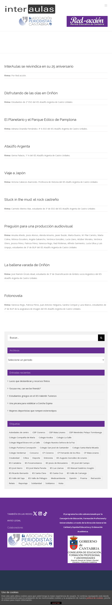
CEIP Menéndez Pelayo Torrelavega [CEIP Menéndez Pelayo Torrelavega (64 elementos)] (85, 432)
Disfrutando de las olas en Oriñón (31, 93)
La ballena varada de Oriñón (27, 265)
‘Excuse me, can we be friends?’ (25, 388)
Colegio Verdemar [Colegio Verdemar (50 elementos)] (17, 453)
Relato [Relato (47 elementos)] (12, 483)
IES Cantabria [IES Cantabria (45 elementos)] (15, 463)
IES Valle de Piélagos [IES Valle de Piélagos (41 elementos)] (37, 478)
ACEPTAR (56, 603)
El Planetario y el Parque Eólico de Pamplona (40, 120)
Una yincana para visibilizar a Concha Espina (30, 403)
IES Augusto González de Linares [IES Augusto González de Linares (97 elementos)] (72, 458)
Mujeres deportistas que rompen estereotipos (33, 410)
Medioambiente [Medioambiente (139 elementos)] (58, 478)
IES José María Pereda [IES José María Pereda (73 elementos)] (36, 468)
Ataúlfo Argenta (17, 146)
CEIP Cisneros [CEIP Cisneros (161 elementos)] (39, 432)
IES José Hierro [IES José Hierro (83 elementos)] (15, 468)
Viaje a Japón (14, 173)
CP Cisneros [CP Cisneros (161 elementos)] (48, 453)
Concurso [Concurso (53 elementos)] (34, 453)
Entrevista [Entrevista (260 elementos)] (48, 458)
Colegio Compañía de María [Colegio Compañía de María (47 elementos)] (22, 437)
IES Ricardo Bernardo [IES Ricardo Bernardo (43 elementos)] (18, 473)
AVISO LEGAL (14, 520)
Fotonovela (13, 296)
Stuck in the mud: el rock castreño (31, 200)
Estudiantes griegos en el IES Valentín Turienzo (33, 395)
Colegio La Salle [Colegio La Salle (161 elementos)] (64, 437)
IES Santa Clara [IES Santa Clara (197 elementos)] (39, 473)
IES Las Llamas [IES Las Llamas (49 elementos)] (57, 468)
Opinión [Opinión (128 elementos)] (73, 478)
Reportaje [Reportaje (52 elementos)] (23, 483)
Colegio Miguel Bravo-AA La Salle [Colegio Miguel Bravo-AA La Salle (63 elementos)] (24, 442)
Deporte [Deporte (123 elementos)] (36, 458)
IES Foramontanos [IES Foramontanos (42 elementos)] (33, 463)
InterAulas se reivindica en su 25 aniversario (38, 66)
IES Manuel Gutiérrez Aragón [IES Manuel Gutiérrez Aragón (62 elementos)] (81, 468)
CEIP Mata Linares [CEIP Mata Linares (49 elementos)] (57, 432)
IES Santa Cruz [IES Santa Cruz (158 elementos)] (56, 473)
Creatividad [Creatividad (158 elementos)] (14, 458)
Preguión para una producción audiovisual (38, 226)
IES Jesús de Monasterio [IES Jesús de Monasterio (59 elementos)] (57, 463)
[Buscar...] (52, 337)
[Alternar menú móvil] (106, 5)
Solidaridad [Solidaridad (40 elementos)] (36, 483)
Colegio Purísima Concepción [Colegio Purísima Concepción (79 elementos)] (22, 447)
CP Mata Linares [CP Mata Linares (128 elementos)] (91, 453)
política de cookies (94, 598)
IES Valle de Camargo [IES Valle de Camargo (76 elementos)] (77, 473)
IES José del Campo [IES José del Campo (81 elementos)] (81, 463)
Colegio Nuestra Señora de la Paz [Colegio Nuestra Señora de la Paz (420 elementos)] (59, 442)
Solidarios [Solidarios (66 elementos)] (50, 483)
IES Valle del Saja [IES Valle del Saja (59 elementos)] (16, 478)
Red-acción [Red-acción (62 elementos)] (96, 478)
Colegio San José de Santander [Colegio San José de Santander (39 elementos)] (54, 447)
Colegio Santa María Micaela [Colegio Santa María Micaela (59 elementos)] (85, 447)
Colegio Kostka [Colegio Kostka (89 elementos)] (46, 437)
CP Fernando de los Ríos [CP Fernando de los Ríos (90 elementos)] (68, 453)
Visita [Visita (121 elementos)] (60, 483)
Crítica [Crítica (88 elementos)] (26, 458)
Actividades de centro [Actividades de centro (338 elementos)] (19, 432)
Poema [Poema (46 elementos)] (83, 478)
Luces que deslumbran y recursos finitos (29, 381)
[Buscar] (101, 337)
